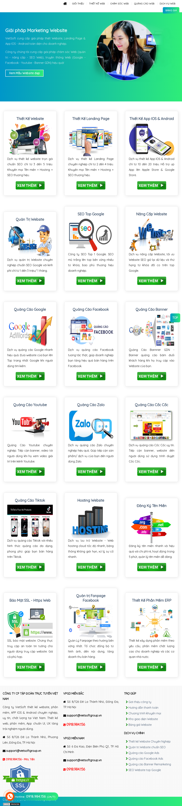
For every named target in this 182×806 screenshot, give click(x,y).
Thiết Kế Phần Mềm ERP (151, 600)
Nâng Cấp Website (151, 214)
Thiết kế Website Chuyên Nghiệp (150, 741)
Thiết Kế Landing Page (90, 118)
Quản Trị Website (30, 219)
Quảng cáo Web (144, 3)
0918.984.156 (75, 724)
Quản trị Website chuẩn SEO (147, 747)
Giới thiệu (78, 3)
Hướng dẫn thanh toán (143, 707)
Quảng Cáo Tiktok (30, 500)
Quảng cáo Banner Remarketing (150, 764)
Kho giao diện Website (143, 719)
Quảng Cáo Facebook (91, 309)
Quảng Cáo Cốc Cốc (151, 405)
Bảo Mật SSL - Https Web (29, 600)
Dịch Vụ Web (167, 3)
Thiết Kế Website (30, 118)
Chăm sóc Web (119, 3)
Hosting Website (90, 500)
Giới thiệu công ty (140, 702)
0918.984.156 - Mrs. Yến (20, 759)
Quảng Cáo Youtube (30, 405)
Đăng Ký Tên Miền (152, 505)
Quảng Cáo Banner (152, 309)
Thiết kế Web (97, 3)
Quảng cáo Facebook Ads (146, 758)
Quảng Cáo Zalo (91, 405)
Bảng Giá (171, 10)
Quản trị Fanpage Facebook (90, 598)
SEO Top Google (91, 214)
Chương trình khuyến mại (145, 713)
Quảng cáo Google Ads (144, 753)
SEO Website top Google (145, 770)
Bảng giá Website (140, 724)
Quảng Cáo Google (30, 309)
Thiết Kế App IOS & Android (151, 118)
